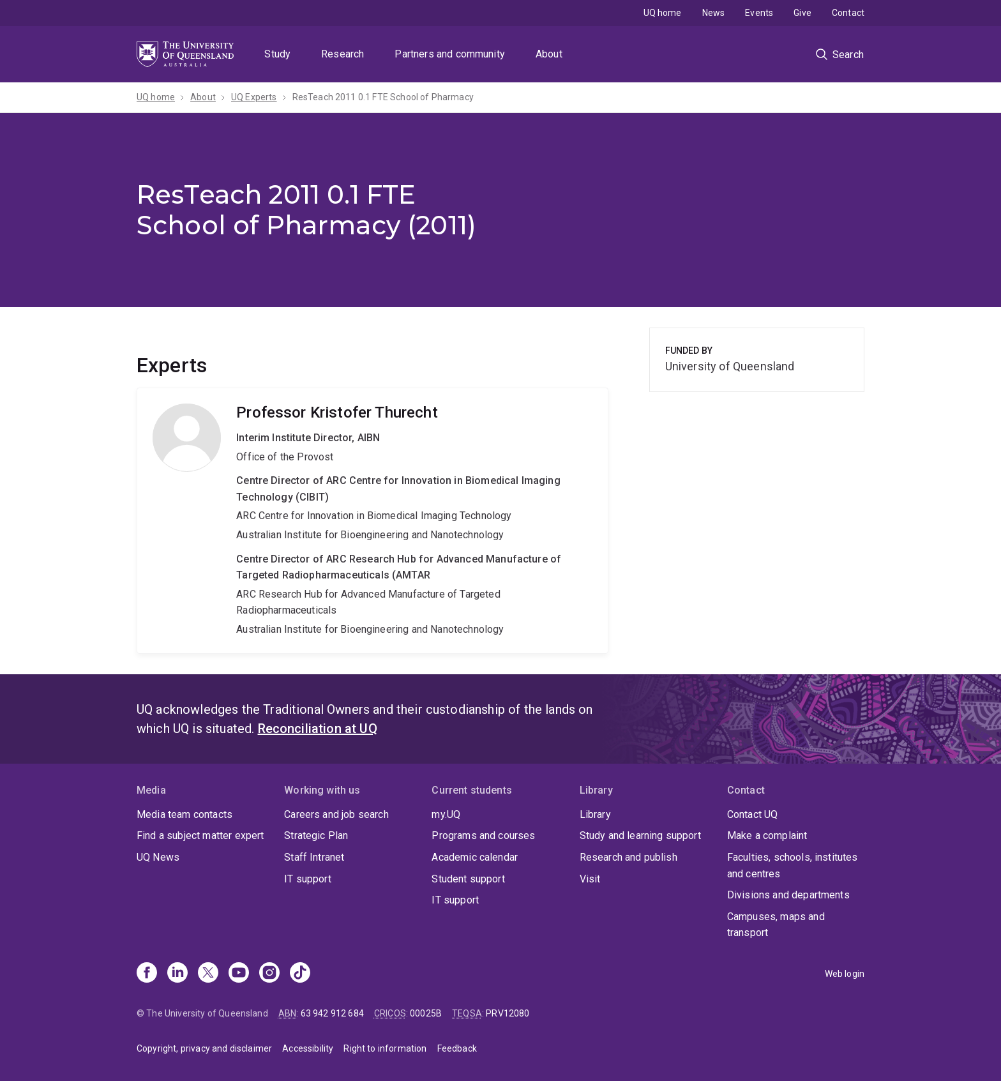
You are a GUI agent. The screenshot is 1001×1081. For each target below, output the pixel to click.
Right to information (384, 1048)
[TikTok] (300, 974)
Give (802, 13)
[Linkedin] (177, 974)
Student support (468, 879)
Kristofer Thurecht (372, 520)
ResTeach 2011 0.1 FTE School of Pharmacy (383, 97)
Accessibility (307, 1048)
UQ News (158, 857)
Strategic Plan (316, 835)
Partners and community (450, 54)
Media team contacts (184, 814)
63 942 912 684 (332, 1013)
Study (277, 54)
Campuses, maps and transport (776, 925)
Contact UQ (752, 814)
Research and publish (628, 857)
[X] (208, 974)
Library (595, 814)
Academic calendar (475, 857)
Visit (590, 879)
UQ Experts (254, 97)
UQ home (663, 13)
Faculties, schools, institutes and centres (792, 865)
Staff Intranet (314, 857)
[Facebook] (147, 974)
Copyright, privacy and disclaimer (204, 1048)
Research (342, 54)
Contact (848, 13)
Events (759, 13)
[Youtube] (239, 974)
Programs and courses (483, 835)
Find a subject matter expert (200, 835)
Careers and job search (336, 814)
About (549, 54)
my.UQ (446, 814)
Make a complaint (767, 835)
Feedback (457, 1048)
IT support (307, 879)
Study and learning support (640, 835)
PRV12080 (507, 1013)
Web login (844, 974)
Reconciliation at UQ (317, 728)
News (713, 13)
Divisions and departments (788, 895)
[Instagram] (269, 974)
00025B (426, 1013)
